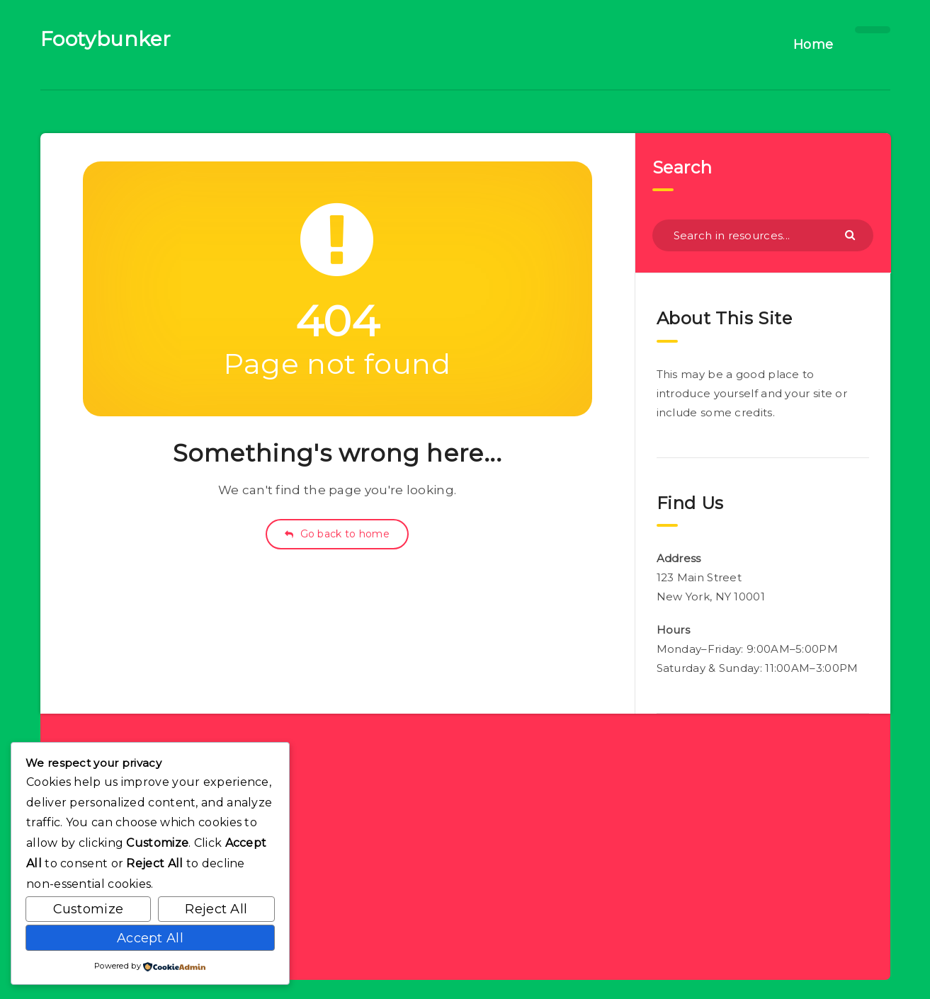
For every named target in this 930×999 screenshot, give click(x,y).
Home (813, 44)
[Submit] (851, 234)
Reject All (216, 909)
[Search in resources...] (762, 235)
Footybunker (105, 39)
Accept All (150, 938)
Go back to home (337, 533)
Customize (88, 909)
